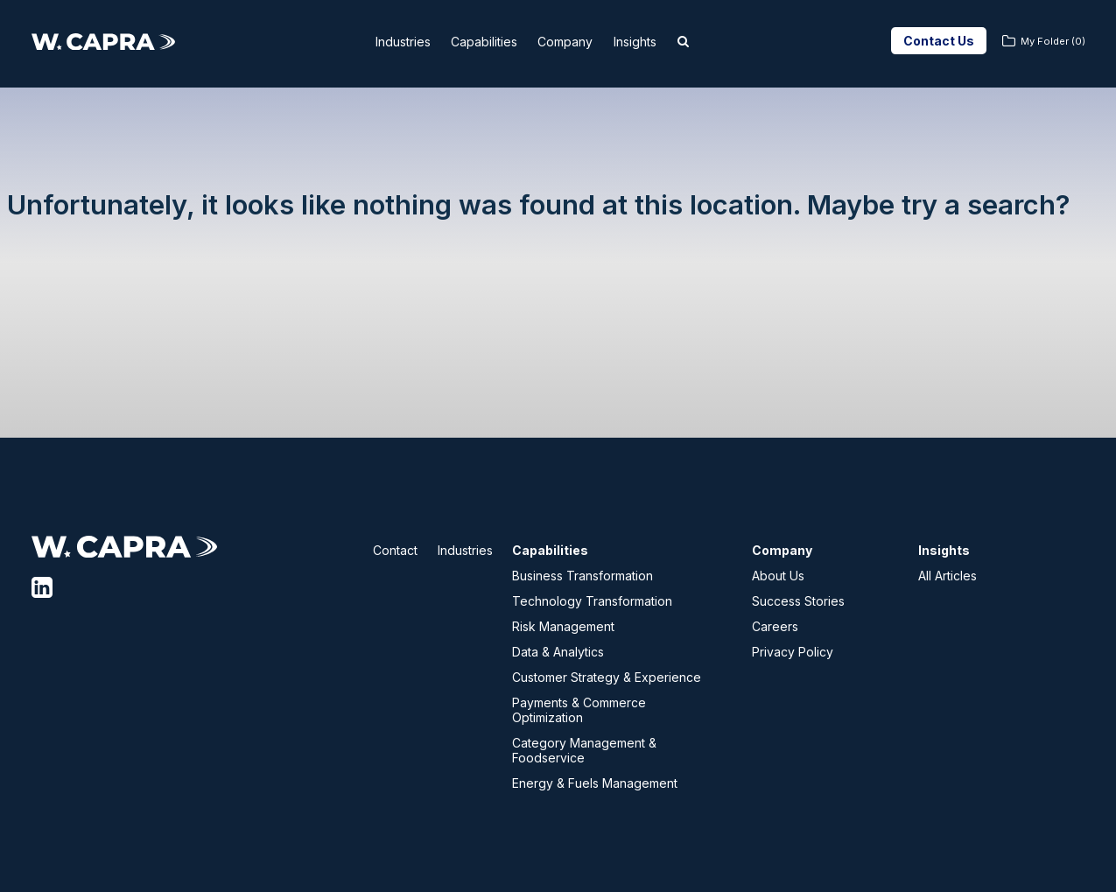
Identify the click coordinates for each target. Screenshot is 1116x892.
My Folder (1053, 41)
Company (575, 41)
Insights (655, 41)
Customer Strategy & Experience (606, 677)
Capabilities (483, 41)
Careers (775, 626)
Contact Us (938, 40)
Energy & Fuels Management (594, 783)
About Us (778, 575)
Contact (395, 550)
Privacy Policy (792, 651)
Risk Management (563, 626)
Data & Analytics (558, 651)
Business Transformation (582, 575)
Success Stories (798, 600)
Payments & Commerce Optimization (579, 710)
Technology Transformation (592, 600)
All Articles (947, 575)
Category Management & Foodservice (584, 750)
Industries (388, 41)
